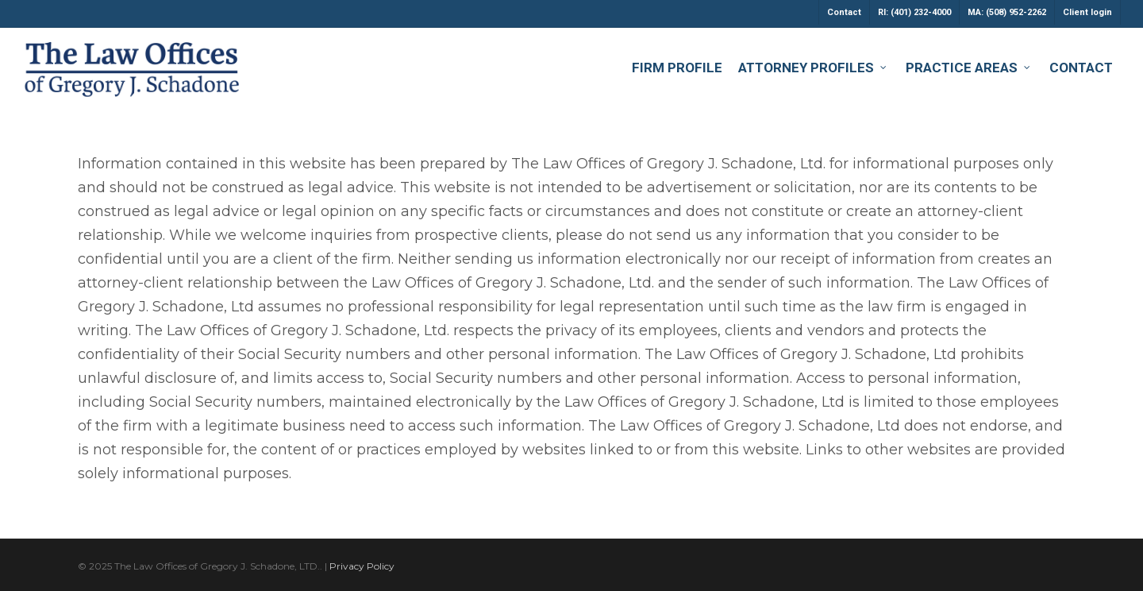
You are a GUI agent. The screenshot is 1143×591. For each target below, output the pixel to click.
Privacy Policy (361, 566)
